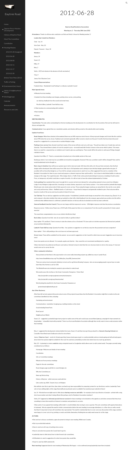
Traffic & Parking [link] (9, 82)
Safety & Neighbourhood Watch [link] (12, 91)
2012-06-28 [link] (10, 56)
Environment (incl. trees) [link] (12, 86)
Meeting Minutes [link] (10, 48)
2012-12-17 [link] (10, 69)
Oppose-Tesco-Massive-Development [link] (12, 29)
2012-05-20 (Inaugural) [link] (14, 52)
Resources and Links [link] (11, 110)
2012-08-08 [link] (10, 60)
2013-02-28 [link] (10, 73)
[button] (126, 2)
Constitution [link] (8, 43)
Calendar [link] (7, 101)
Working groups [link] (9, 97)
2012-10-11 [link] (10, 65)
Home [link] (6, 24)
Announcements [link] (9, 105)
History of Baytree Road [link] (12, 35)
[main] (77, 13)
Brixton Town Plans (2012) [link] (13, 78)
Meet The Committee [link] (11, 39)
